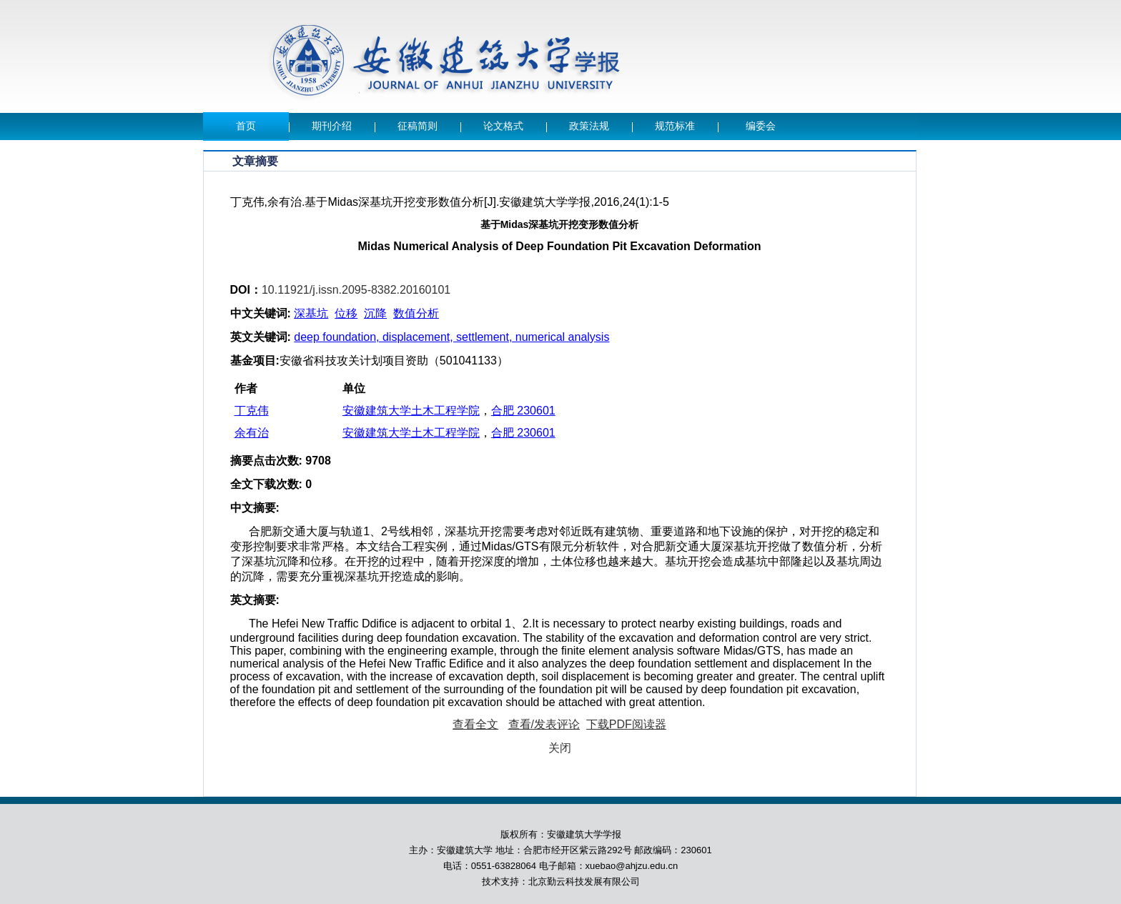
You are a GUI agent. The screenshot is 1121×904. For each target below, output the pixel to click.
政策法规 (589, 126)
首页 (246, 126)
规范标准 (675, 126)
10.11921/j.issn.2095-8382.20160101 (356, 290)
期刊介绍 (332, 126)
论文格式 (503, 126)
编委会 (761, 126)
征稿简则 (417, 126)
